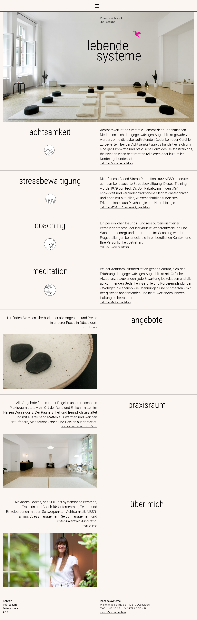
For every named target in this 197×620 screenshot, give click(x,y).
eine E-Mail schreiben (113, 612)
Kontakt (7, 601)
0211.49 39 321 (112, 608)
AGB (5, 612)
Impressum (10, 604)
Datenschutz (10, 608)
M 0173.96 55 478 (135, 608)
